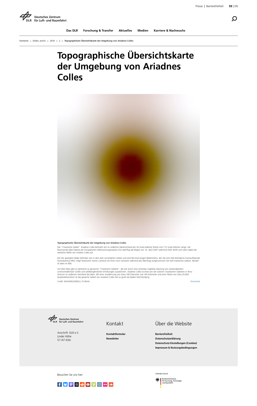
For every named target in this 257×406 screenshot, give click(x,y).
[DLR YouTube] (88, 386)
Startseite (24, 41)
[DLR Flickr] (105, 386)
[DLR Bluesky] (65, 386)
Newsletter (112, 338)
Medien (143, 30)
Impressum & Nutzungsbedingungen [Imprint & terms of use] (176, 347)
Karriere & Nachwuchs (169, 30)
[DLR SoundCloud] (111, 386)
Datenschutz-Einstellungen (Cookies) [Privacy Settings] (176, 343)
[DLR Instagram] (99, 386)
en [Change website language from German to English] (236, 6)
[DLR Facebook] (59, 386)
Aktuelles (125, 30)
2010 (52, 41)
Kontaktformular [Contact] (115, 334)
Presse (199, 6)
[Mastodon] (71, 386)
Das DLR (72, 30)
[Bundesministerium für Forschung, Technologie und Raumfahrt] (170, 391)
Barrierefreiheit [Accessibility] (163, 334)
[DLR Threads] (77, 386)
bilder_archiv (39, 41)
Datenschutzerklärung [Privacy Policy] (168, 338)
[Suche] (234, 19)
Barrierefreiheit (214, 6)
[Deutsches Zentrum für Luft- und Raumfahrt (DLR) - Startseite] (44, 18)
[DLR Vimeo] (93, 386)
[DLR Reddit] (82, 386)
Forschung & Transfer (98, 30)
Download (195, 281)
